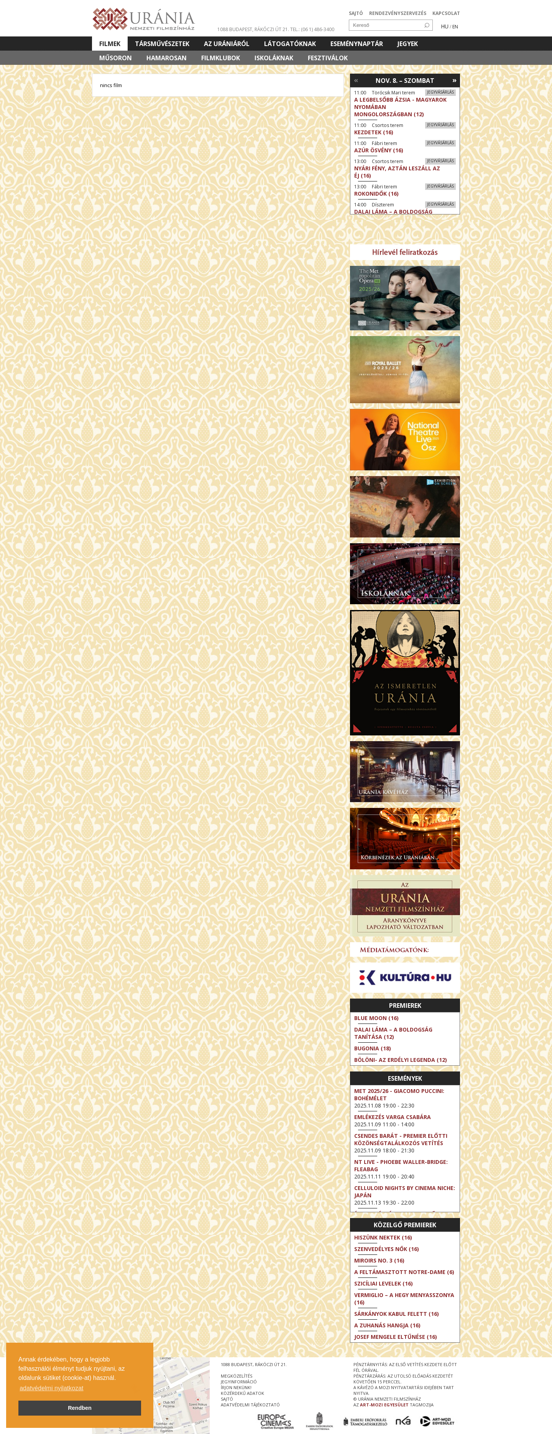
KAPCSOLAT (446, 13)
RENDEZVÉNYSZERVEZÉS (397, 13)
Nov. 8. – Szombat (405, 80)
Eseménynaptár (356, 44)
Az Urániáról (227, 44)
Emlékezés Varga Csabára (392, 1117)
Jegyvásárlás (440, 92)
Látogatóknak (290, 44)
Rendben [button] (80, 1408)
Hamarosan (166, 58)
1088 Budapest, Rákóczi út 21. (253, 29)
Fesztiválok (328, 58)
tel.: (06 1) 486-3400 (312, 29)
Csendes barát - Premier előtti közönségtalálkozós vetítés (400, 1139)
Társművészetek (162, 44)
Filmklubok (220, 58)
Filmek (109, 44)
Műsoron (115, 58)
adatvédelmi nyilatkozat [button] (51, 1388)
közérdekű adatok (242, 1393)
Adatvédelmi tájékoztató (250, 1405)
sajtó (227, 1399)
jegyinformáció (239, 1382)
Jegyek (408, 44)
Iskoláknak (274, 58)
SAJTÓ (356, 13)
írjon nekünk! (236, 1387)
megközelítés (236, 1376)
